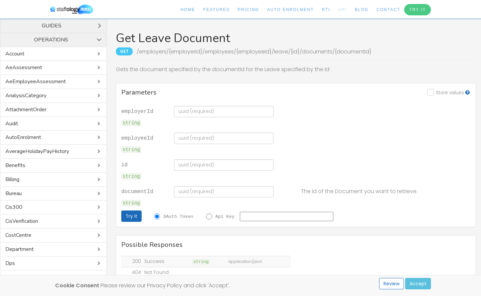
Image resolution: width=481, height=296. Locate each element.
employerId (137, 111)
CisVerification (21, 221)
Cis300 (13, 207)
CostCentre (18, 235)
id (124, 164)
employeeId (137, 138)
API (342, 9)
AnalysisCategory (25, 95)
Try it (131, 216)
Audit (11, 123)
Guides (51, 25)
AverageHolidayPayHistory (37, 151)
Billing (12, 179)
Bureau (13, 193)
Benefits (15, 165)
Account (14, 53)
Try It (417, 9)
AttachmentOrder (25, 109)
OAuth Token (178, 216)
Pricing (248, 9)
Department (19, 249)
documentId (137, 191)
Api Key (224, 216)
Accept (418, 283)
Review (391, 283)
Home (188, 9)
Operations (51, 39)
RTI (326, 9)
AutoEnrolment (23, 137)
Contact (388, 9)
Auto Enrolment (290, 9)
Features (216, 9)
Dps (10, 263)
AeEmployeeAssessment (35, 81)
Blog (361, 9)
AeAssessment (23, 67)
